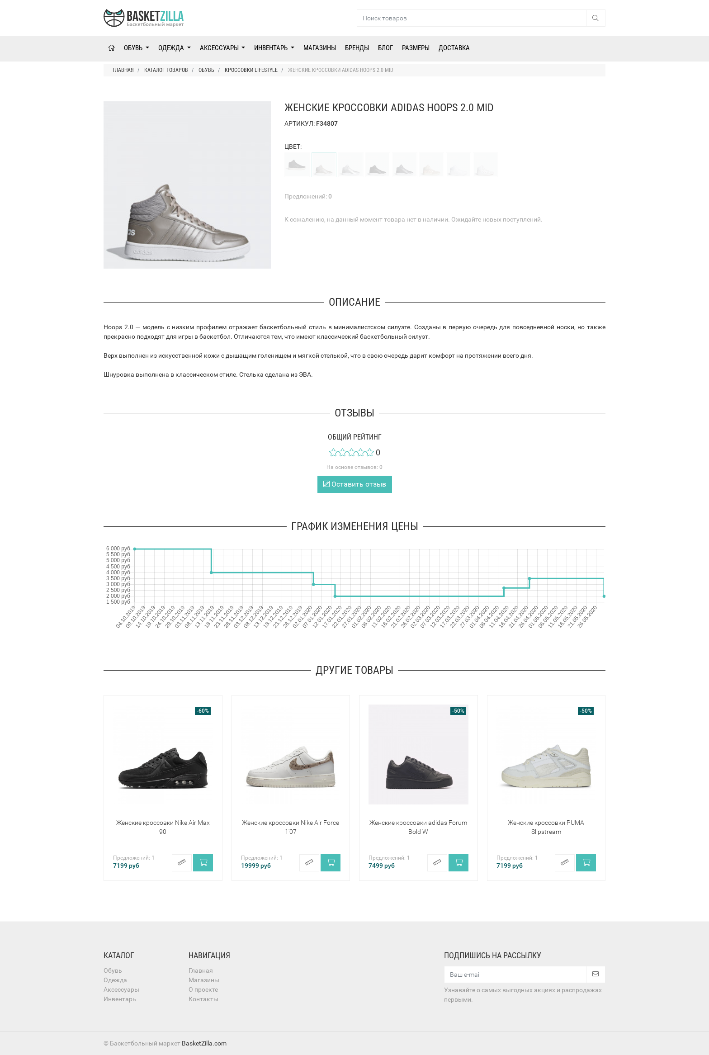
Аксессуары (220, 48)
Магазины (319, 48)
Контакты (203, 999)
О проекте (203, 989)
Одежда (171, 48)
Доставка (454, 48)
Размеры (416, 48)
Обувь (134, 48)
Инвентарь (271, 48)
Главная (201, 970)
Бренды (357, 48)
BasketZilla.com (204, 1043)
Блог (385, 48)
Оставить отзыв (354, 484)
